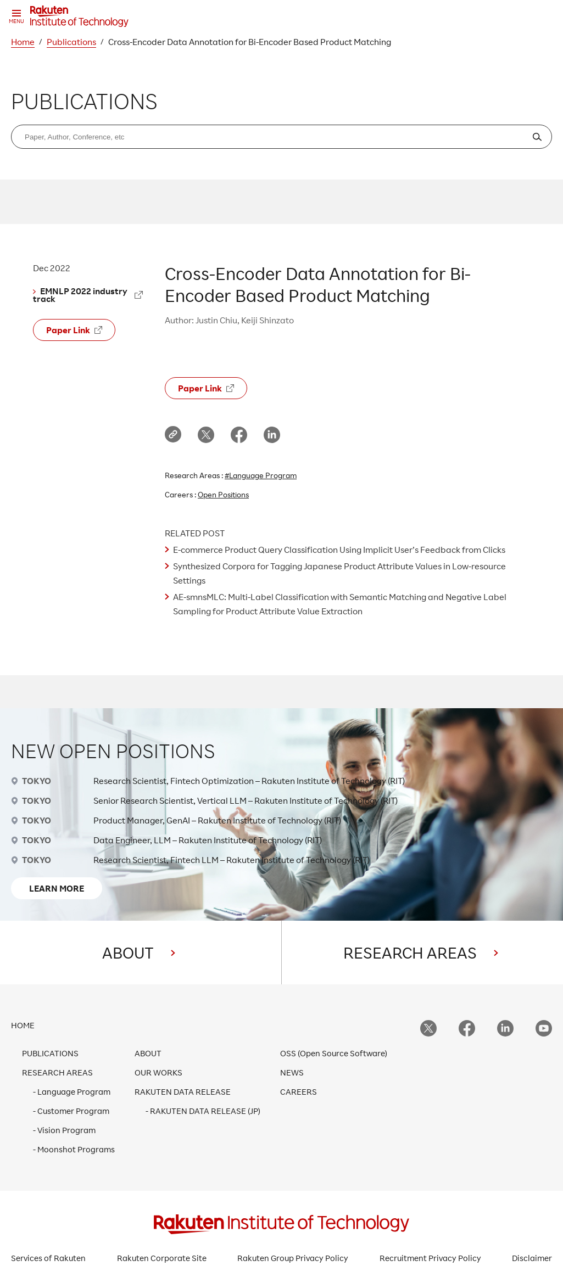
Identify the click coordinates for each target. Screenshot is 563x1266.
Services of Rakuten (48, 1258)
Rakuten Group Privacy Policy (292, 1258)
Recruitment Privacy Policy (430, 1258)
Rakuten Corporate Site (162, 1258)
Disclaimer (532, 1258)
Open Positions (223, 494)
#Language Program (261, 475)
